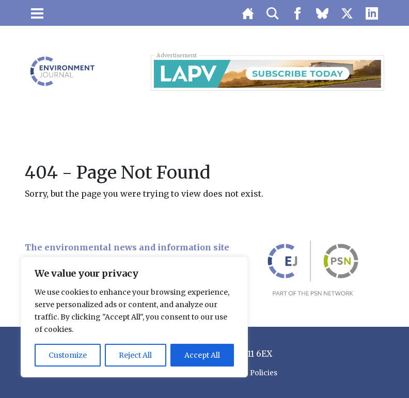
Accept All (202, 355)
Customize (68, 355)
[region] (134, 317)
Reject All (135, 355)
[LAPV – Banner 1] (267, 73)
